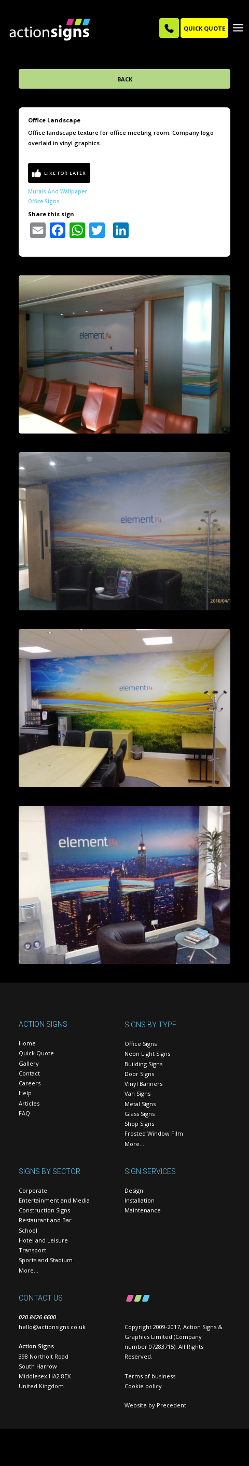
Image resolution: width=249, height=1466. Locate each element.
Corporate (33, 1190)
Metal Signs (140, 1104)
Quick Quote (36, 1053)
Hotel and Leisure (43, 1240)
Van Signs (137, 1093)
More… (134, 1144)
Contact (29, 1073)
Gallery (29, 1063)
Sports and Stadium (46, 1260)
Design (134, 1190)
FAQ (24, 1113)
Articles (29, 1103)
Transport (32, 1250)
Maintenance (143, 1210)
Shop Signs (139, 1123)
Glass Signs (140, 1114)
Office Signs (44, 201)
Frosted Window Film (154, 1133)
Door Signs (139, 1074)
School (28, 1230)
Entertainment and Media (54, 1200)
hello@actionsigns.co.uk (52, 1327)
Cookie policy (143, 1386)
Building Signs (143, 1064)
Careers (29, 1083)
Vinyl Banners (143, 1083)
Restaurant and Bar (45, 1220)
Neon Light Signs (147, 1053)
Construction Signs (44, 1210)
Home (27, 1043)
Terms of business (150, 1376)
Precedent (171, 1405)
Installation (140, 1200)
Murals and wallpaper (57, 191)
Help (25, 1093)
